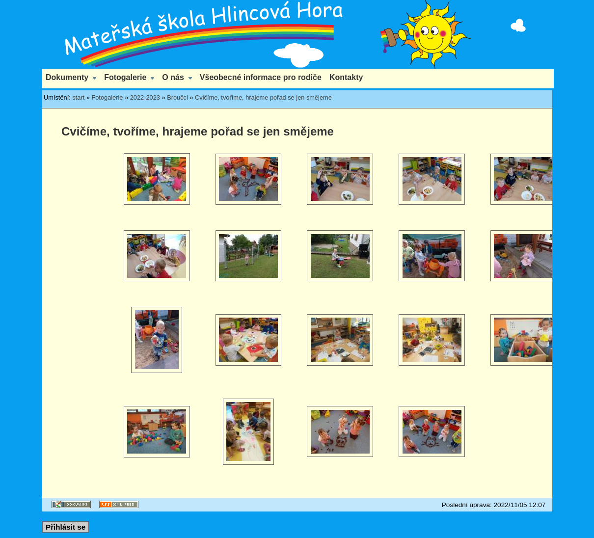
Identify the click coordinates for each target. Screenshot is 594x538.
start (78, 97)
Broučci (177, 97)
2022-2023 (145, 97)
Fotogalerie (125, 77)
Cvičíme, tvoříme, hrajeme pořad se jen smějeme (263, 97)
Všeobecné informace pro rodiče (261, 77)
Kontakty (346, 77)
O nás (173, 77)
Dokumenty (67, 77)
